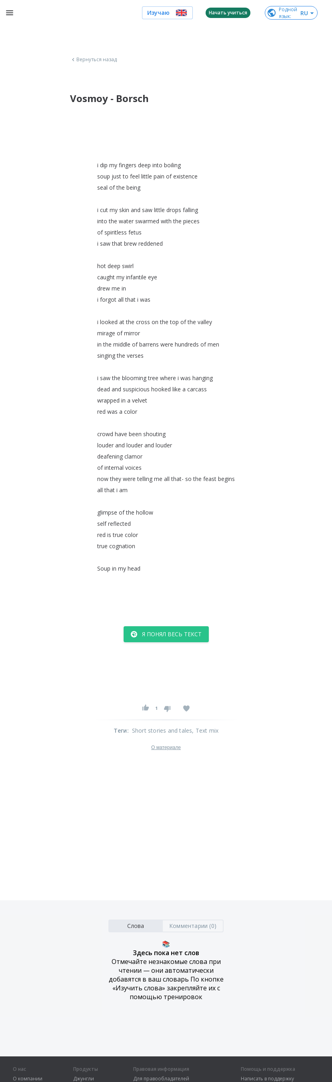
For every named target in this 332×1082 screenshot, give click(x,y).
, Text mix (205, 730)
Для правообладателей (161, 1079)
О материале (166, 747)
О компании (27, 1079)
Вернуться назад (93, 59)
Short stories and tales (162, 730)
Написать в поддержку (267, 1079)
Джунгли (83, 1079)
